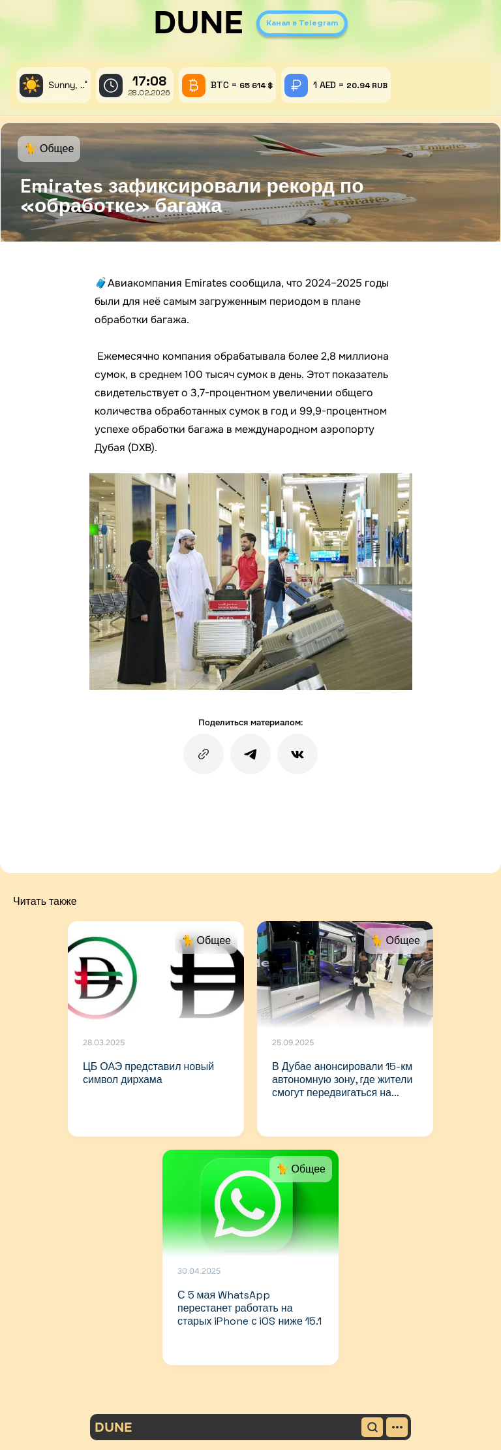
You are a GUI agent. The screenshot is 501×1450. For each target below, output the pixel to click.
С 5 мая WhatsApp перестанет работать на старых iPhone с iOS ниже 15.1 (249, 1308)
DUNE (198, 23)
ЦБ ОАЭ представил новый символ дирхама (148, 1073)
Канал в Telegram (302, 22)
